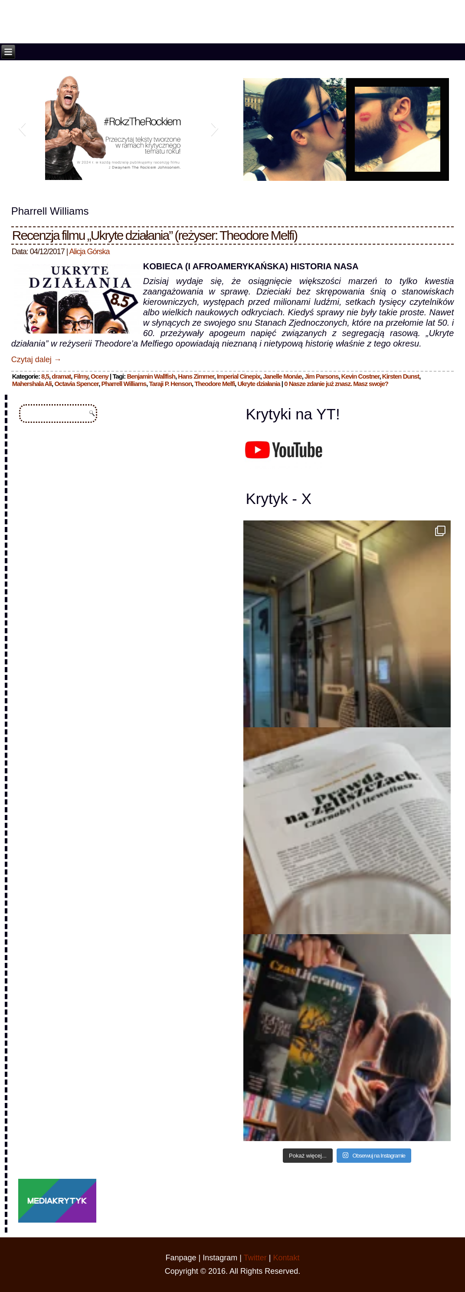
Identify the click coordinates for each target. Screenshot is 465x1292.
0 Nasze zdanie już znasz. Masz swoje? (336, 383)
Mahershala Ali (32, 383)
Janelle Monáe (282, 376)
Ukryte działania (258, 383)
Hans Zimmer (196, 376)
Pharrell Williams (123, 383)
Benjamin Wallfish (151, 376)
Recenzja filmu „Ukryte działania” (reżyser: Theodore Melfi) (154, 235)
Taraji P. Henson (170, 383)
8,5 (45, 376)
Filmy (81, 376)
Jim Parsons (321, 376)
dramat (61, 376)
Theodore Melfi (214, 383)
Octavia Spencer (76, 383)
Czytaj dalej (36, 359)
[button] (22, 128)
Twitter (255, 1257)
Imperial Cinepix (238, 376)
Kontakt (286, 1257)
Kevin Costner (360, 376)
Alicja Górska (89, 251)
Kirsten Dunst (400, 376)
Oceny (99, 376)
